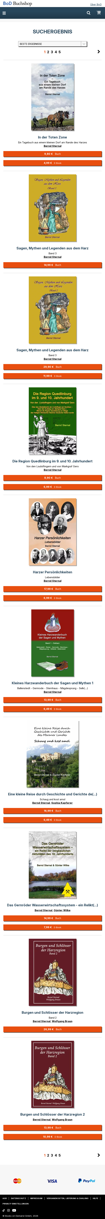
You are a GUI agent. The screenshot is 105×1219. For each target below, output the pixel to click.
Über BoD (96, 4)
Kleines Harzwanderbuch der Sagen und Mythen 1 (52, 683)
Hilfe (95, 1198)
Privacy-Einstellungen (16, 1204)
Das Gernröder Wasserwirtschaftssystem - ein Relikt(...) (52, 905)
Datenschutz (18, 1198)
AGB (5, 1198)
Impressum (36, 1198)
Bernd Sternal (52, 146)
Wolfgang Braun (62, 1021)
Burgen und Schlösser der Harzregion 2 (52, 1114)
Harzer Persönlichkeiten (52, 572)
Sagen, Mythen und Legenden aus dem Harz (52, 248)
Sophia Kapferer (62, 802)
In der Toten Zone (52, 137)
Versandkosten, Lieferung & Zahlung (68, 1198)
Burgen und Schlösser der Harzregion (52, 1013)
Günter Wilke (62, 910)
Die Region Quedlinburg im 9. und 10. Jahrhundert (52, 461)
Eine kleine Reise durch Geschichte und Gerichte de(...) (52, 794)
